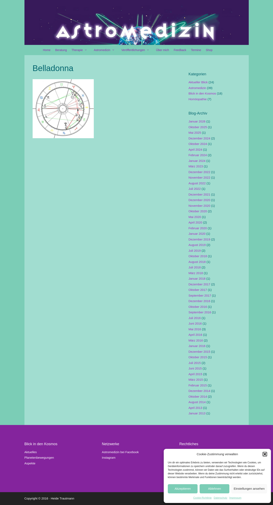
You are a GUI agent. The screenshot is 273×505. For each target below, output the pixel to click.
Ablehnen (214, 488)
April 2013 (195, 407)
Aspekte (29, 463)
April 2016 (195, 334)
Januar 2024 (197, 160)
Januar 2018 (197, 278)
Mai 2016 (195, 329)
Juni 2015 (195, 368)
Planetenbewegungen (39, 457)
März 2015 (196, 379)
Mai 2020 (195, 217)
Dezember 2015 (199, 351)
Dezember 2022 (199, 172)
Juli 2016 (195, 318)
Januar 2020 (197, 233)
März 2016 (196, 340)
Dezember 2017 (199, 284)
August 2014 (197, 402)
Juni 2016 (195, 323)
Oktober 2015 (198, 357)
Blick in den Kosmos (202, 93)
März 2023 (196, 166)
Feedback (180, 50)
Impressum (235, 497)
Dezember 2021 (199, 194)
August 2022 (197, 183)
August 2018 (197, 262)
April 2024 (195, 149)
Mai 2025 (195, 132)
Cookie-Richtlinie (202, 497)
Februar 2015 (198, 385)
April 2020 (195, 222)
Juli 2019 (195, 250)
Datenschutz (220, 497)
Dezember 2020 (199, 200)
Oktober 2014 (198, 396)
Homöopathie (198, 99)
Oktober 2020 (198, 211)
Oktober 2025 (198, 127)
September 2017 (200, 295)
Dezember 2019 (199, 239)
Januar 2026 (197, 121)
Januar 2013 (197, 413)
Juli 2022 (195, 188)
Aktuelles (30, 452)
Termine (196, 50)
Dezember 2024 (199, 138)
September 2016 (200, 312)
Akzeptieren (183, 488)
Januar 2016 (197, 346)
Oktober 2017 (198, 289)
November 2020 (199, 205)
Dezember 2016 (199, 301)
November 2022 (199, 177)
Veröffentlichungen (137, 50)
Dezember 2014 (199, 391)
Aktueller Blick (198, 82)
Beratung (61, 50)
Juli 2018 (195, 267)
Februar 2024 (198, 155)
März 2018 (196, 273)
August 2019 (197, 245)
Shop (209, 50)
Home (47, 50)
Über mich (162, 50)
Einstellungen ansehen (249, 488)
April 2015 (195, 374)
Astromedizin (106, 50)
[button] (265, 454)
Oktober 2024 (198, 144)
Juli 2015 (195, 363)
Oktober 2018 (198, 256)
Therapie (81, 50)
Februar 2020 (198, 228)
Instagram (108, 457)
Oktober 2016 (198, 306)
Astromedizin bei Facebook (120, 452)
